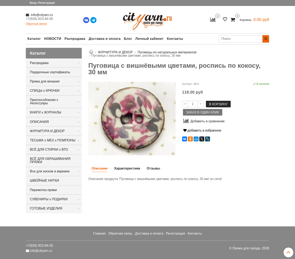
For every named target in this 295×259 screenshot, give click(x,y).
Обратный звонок (36, 24)
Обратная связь (120, 233)
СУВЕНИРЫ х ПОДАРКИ (49, 199)
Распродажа (75, 38)
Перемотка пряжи (43, 190)
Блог (128, 38)
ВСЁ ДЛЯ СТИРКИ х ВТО (49, 149)
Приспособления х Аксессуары (44, 101)
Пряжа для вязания (44, 81)
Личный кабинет (149, 38)
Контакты (175, 38)
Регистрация (175, 233)
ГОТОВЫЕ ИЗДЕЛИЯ (46, 208)
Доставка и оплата (105, 38)
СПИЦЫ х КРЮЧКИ (45, 90)
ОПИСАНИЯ (39, 122)
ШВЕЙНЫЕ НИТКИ (44, 180)
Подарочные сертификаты (50, 72)
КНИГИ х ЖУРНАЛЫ (45, 112)
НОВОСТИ (52, 38)
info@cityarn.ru (41, 15)
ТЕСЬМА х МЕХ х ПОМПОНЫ (52, 140)
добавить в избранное (202, 130)
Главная (99, 233)
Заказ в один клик (202, 112)
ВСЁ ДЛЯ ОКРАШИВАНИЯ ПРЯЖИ (50, 160)
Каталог (34, 38)
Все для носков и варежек (49, 171)
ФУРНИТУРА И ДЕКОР (47, 131)
